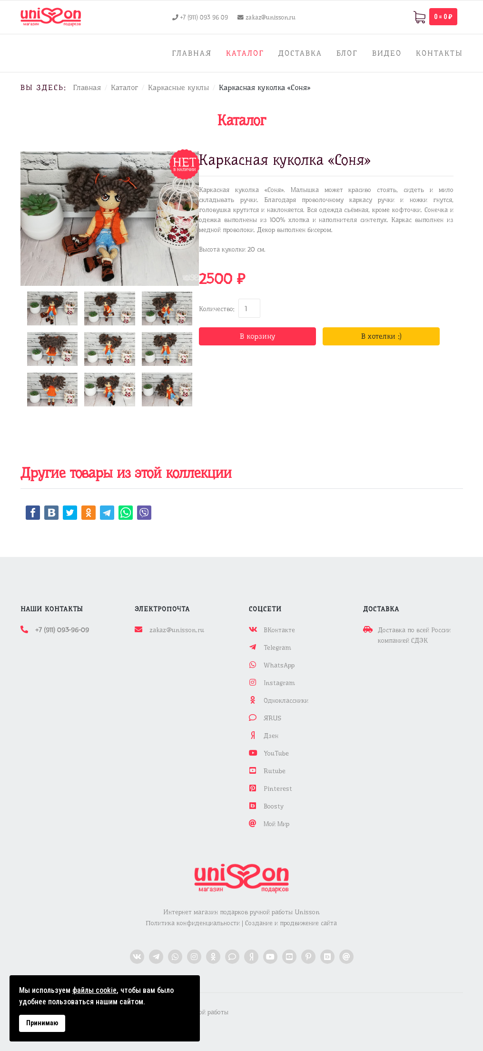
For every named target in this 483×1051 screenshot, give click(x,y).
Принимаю (42, 1023)
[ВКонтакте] (137, 957)
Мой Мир (276, 824)
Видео (387, 53)
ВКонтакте (279, 630)
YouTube (276, 753)
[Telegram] (156, 957)
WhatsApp (279, 665)
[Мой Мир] (346, 957)
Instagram (279, 683)
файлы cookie (94, 990)
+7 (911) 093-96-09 (62, 630)
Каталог (245, 53)
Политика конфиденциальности (193, 923)
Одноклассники (286, 700)
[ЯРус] (232, 957)
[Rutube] (289, 957)
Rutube (275, 771)
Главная (192, 53)
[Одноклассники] (213, 957)
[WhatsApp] (175, 957)
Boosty (274, 806)
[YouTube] (270, 957)
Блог (347, 53)
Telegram (277, 647)
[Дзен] (251, 957)
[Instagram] (194, 957)
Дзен (271, 735)
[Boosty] (327, 957)
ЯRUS (272, 718)
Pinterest (278, 788)
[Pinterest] (308, 957)
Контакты (439, 53)
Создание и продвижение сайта (291, 923)
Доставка (300, 53)
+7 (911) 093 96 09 (204, 17)
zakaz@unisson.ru (271, 17)
